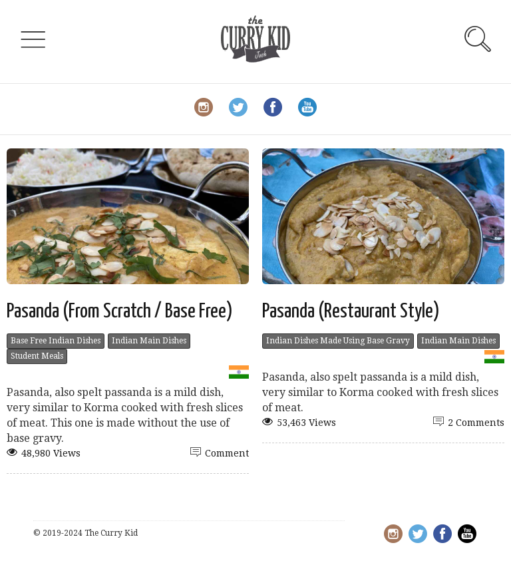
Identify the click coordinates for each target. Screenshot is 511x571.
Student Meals (37, 356)
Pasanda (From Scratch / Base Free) (120, 311)
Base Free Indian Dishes (55, 340)
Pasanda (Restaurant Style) (351, 311)
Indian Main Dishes (149, 340)
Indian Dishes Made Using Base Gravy (338, 340)
